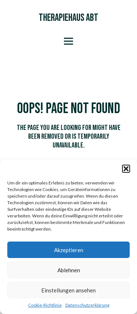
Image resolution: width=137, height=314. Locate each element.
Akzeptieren (68, 250)
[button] (126, 168)
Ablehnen (68, 270)
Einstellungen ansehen (68, 290)
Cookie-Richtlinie (45, 305)
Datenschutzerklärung (87, 305)
